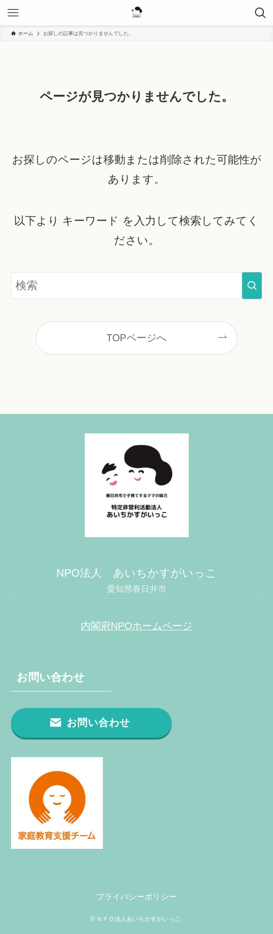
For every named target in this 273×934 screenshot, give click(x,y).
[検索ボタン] (260, 13)
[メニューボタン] (13, 13)
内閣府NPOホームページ (136, 625)
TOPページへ (136, 337)
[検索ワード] (136, 285)
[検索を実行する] (252, 285)
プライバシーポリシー (136, 896)
